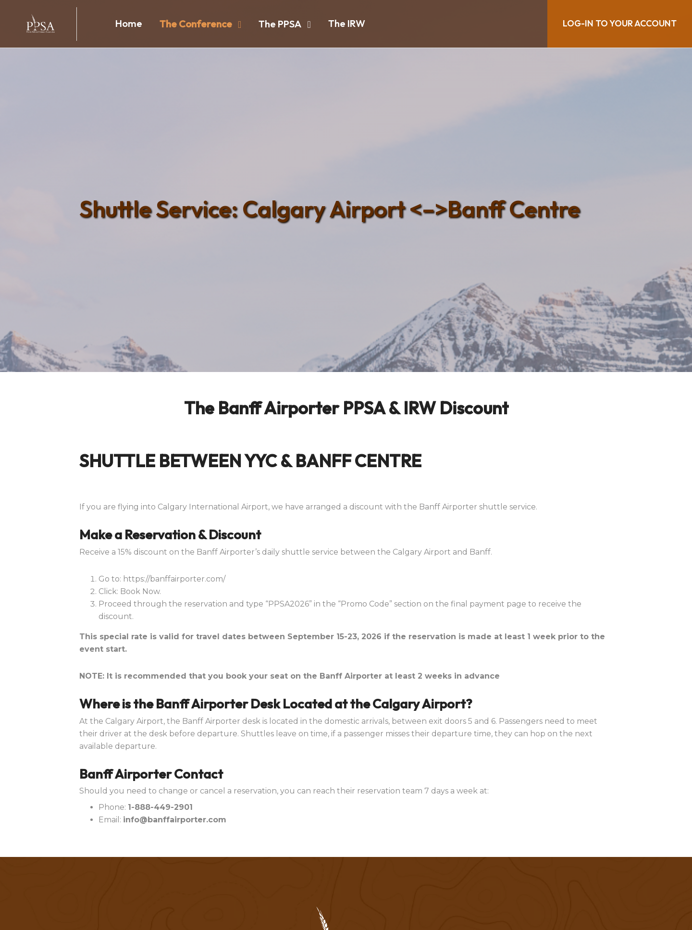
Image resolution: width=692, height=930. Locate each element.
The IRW (346, 23)
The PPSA (280, 24)
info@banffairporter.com (174, 819)
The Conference (196, 24)
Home (128, 23)
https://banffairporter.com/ (174, 578)
